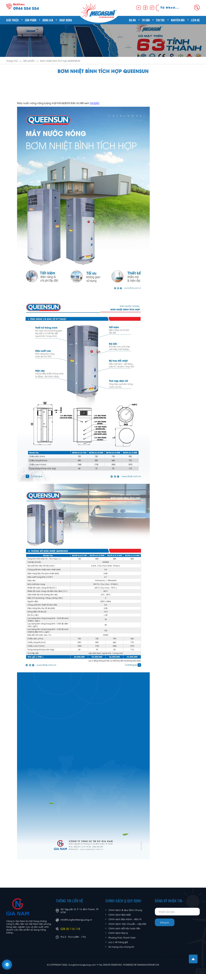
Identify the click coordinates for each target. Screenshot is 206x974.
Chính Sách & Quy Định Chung (125, 909)
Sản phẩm (30, 20)
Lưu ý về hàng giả (118, 941)
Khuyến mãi (178, 20)
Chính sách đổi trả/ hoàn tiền (124, 928)
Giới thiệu (12, 20)
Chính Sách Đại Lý (118, 932)
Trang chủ (12, 60)
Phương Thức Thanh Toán (122, 937)
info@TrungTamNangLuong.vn (76, 919)
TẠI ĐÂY (94, 103)
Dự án (132, 20)
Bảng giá (48, 20)
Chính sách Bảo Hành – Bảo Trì (124, 919)
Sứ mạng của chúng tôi (121, 946)
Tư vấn (146, 20)
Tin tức (160, 20)
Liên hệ (195, 20)
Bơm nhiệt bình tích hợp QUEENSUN (60, 60)
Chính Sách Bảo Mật (119, 914)
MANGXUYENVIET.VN (148, 964)
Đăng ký (164, 922)
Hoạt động (65, 20)
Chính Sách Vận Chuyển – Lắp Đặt (127, 923)
